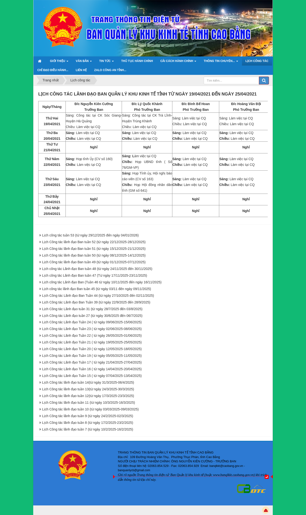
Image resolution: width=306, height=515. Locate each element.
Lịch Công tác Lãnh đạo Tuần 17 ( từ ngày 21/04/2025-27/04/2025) (92, 362)
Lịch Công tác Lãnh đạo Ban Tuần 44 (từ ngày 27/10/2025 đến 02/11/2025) (98, 295)
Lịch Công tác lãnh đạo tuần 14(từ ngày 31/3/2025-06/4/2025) (88, 382)
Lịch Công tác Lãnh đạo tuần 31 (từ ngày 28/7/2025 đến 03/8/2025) (92, 309)
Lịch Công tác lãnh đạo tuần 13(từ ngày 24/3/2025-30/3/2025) (88, 389)
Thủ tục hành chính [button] (137, 61)
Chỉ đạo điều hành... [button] (52, 70)
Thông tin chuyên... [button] (221, 62)
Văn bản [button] (84, 62)
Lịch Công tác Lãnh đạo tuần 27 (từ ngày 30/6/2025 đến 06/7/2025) (92, 316)
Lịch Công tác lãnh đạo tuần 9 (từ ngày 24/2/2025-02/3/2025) (87, 416)
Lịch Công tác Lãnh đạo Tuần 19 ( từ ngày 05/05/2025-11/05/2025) (92, 356)
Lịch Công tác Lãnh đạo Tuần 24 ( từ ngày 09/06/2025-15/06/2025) (92, 322)
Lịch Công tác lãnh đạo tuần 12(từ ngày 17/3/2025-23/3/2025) (88, 396)
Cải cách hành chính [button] (178, 62)
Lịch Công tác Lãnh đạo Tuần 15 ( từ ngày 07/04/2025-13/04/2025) (92, 376)
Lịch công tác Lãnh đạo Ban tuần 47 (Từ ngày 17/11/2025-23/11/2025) (94, 275)
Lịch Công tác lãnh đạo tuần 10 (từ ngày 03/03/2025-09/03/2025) (90, 409)
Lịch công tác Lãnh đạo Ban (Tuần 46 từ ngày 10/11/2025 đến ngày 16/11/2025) (102, 282)
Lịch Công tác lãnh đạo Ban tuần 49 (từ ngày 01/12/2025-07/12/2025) (94, 262)
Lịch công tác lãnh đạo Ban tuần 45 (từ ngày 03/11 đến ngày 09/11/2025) (96, 289)
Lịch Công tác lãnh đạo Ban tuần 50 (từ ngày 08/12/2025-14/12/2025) (94, 255)
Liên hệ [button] (81, 70)
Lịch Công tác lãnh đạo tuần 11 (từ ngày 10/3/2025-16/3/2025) (88, 402)
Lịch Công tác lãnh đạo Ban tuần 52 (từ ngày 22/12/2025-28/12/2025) (94, 242)
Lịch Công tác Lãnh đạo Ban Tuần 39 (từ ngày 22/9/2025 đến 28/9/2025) (96, 302)
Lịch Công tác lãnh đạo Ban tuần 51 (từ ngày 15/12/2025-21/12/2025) (94, 249)
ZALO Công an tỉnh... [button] (110, 70)
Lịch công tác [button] (257, 61)
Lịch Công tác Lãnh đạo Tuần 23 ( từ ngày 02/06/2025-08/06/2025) (92, 329)
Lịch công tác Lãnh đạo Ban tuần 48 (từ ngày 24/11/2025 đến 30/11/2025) (97, 269)
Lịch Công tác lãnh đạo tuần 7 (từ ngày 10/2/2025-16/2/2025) (87, 429)
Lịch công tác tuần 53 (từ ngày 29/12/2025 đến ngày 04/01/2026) (90, 235)
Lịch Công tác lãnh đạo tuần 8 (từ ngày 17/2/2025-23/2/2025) (87, 423)
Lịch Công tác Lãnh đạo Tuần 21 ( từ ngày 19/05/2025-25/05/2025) (92, 342)
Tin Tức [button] (106, 62)
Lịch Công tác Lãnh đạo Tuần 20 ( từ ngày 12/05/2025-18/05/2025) (92, 349)
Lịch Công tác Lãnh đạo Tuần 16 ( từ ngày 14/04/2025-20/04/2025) (92, 369)
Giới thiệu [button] (59, 62)
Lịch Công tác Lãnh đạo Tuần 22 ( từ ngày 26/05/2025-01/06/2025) (92, 335)
